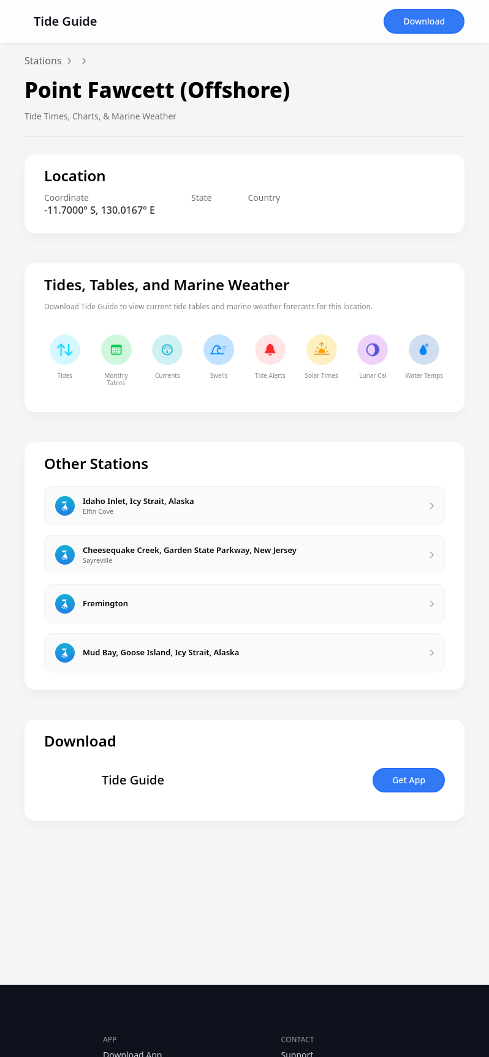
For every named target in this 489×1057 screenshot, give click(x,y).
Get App (408, 780)
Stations (43, 61)
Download (424, 21)
